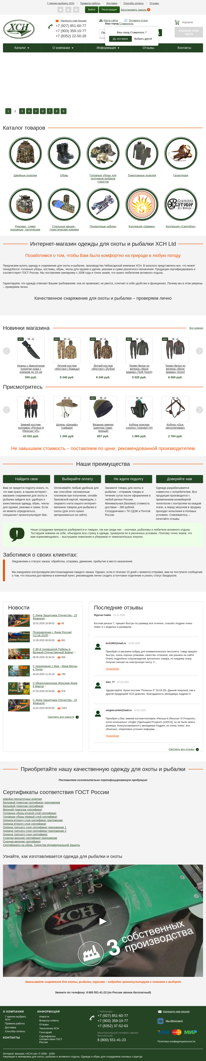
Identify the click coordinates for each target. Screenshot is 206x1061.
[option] (103, 85)
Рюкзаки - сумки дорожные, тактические (25, 209)
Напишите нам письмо (176, 1011)
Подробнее (112, 668)
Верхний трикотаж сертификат (22, 809)
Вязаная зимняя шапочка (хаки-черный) (103, 427)
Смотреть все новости (61, 716)
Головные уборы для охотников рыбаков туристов (103, 160)
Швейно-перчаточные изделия (22, 799)
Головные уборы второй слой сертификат (29, 813)
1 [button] (8, 111)
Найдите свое (26, 479)
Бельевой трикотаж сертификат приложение (31, 802)
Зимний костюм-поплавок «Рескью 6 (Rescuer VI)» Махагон (31, 428)
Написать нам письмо (73, 20)
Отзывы (154, 3)
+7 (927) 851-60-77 (71, 26)
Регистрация (109, 9)
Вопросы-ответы (49, 1020)
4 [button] (29, 111)
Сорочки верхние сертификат (22, 841)
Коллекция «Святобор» (180, 208)
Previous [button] (6, 351)
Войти (91, 9)
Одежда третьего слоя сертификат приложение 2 (34, 830)
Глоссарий (45, 1032)
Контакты (184, 47)
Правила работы (90, 3)
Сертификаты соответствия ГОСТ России (50, 1039)
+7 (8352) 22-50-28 (71, 36)
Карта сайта (111, 20)
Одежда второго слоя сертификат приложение (33, 820)
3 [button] (22, 111)
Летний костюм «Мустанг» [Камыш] (67, 367)
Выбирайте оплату (77, 479)
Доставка (111, 3)
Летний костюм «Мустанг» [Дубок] (103, 367)
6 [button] (43, 111)
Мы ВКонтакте (174, 1020)
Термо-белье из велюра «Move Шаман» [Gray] (175, 369)
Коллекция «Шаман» (141, 208)
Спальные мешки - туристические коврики (64, 209)
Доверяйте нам (179, 479)
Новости (44, 1016)
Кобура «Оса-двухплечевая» (175, 426)
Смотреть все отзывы (181, 749)
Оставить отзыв (138, 20)
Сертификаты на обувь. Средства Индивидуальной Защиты (41, 845)
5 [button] (36, 111)
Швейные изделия (25, 157)
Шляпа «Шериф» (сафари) (67, 426)
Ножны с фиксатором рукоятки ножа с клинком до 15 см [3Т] (31, 369)
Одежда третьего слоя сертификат (25, 834)
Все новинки (196, 328)
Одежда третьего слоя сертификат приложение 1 (34, 827)
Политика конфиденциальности (176, 1041)
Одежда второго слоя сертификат (24, 823)
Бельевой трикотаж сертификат (23, 806)
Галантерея (180, 157)
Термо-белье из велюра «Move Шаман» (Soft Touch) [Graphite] (139, 369)
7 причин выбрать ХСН (60, 3)
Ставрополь (126, 23)
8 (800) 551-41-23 (111, 1040)
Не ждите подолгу (128, 479)
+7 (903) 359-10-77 (71, 31)
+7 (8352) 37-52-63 (112, 1026)
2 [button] (15, 111)
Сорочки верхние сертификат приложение (30, 838)
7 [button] (50, 111)
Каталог (21, 47)
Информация (108, 47)
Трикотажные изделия (141, 157)
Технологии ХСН (49, 1028)
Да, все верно (120, 38)
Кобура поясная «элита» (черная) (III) (139, 426)
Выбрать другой (143, 38)
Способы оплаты (133, 3)
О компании (62, 47)
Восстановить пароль (134, 9)
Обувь (64, 157)
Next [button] (199, 351)
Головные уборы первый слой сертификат (30, 816)
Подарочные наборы (103, 208)
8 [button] (56, 111)
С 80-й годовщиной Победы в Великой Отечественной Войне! (53, 651)
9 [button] (63, 111)
